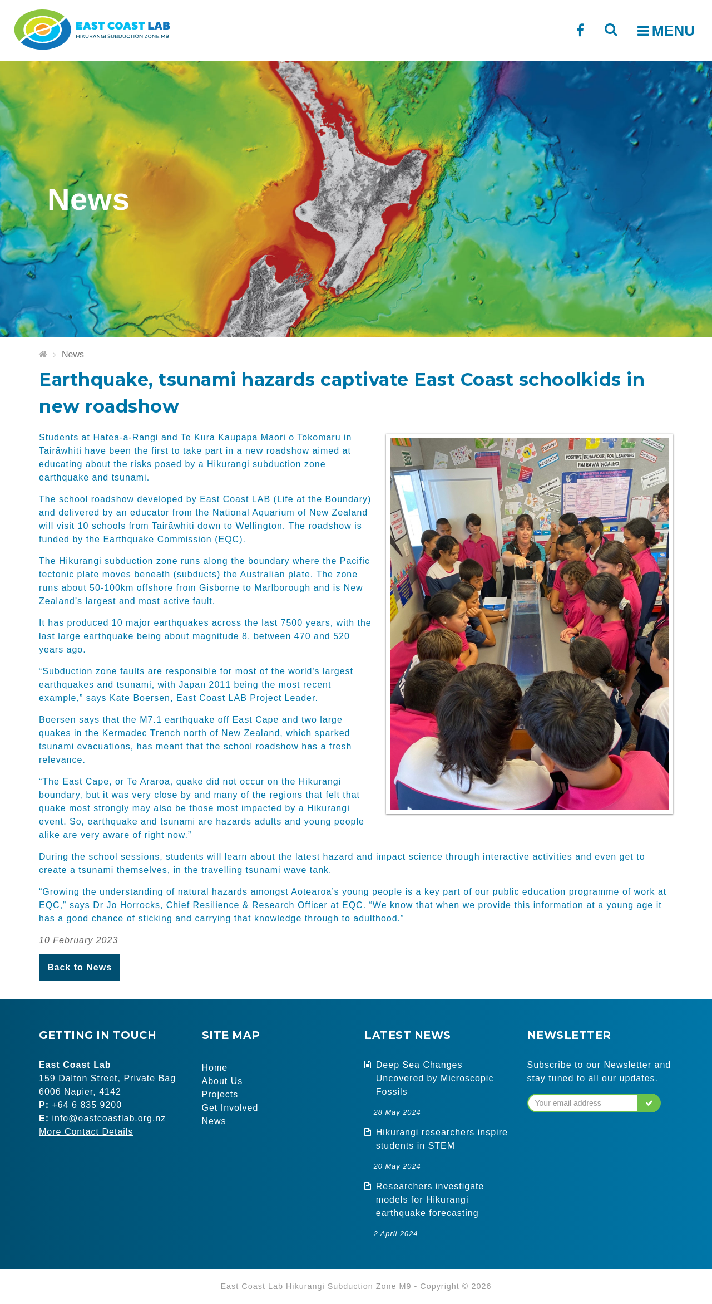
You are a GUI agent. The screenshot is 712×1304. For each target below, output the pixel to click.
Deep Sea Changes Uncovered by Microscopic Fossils (435, 1078)
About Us (222, 1081)
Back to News (79, 967)
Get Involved (230, 1107)
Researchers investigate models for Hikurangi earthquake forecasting (430, 1200)
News (73, 354)
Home (215, 1067)
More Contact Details (86, 1131)
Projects (220, 1094)
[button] (649, 1103)
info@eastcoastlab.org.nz (109, 1118)
